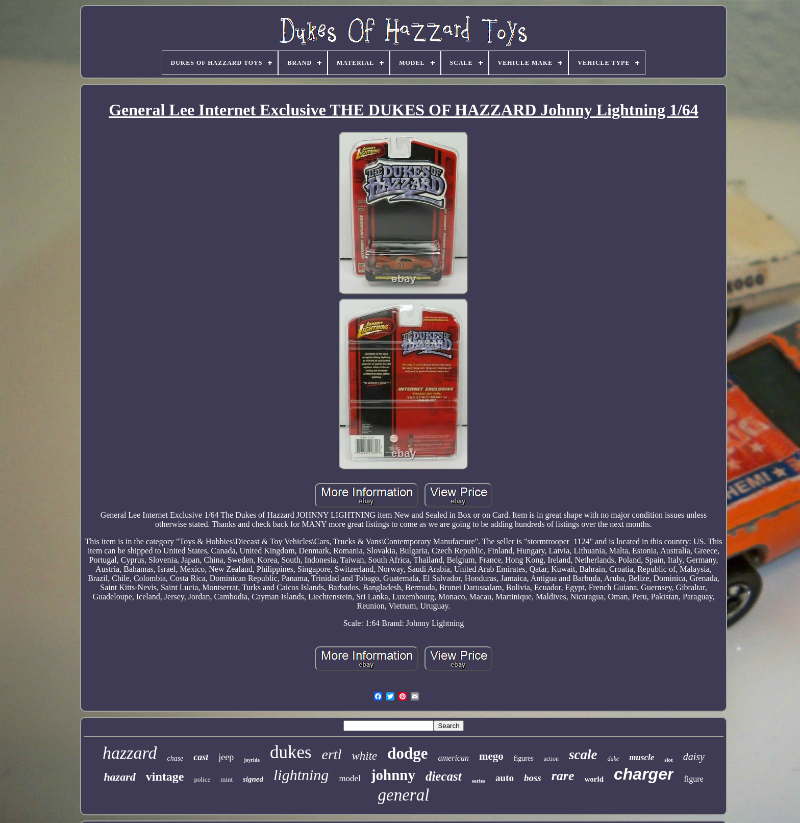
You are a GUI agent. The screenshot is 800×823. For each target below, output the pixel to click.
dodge (407, 753)
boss (532, 777)
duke (613, 758)
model (350, 778)
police (202, 779)
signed (253, 779)
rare (563, 775)
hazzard (130, 752)
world (594, 779)
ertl (332, 754)
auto (504, 777)
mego (491, 756)
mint (226, 779)
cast (200, 757)
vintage (165, 776)
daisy (694, 756)
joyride (252, 760)
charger (643, 774)
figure (693, 778)
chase (175, 758)
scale (583, 754)
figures (524, 758)
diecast (444, 776)
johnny (393, 775)
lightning (301, 774)
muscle (641, 757)
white (364, 755)
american (453, 758)
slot (668, 760)
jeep (226, 757)
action (551, 758)
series (478, 781)
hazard (119, 776)
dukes (291, 752)
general (404, 795)
